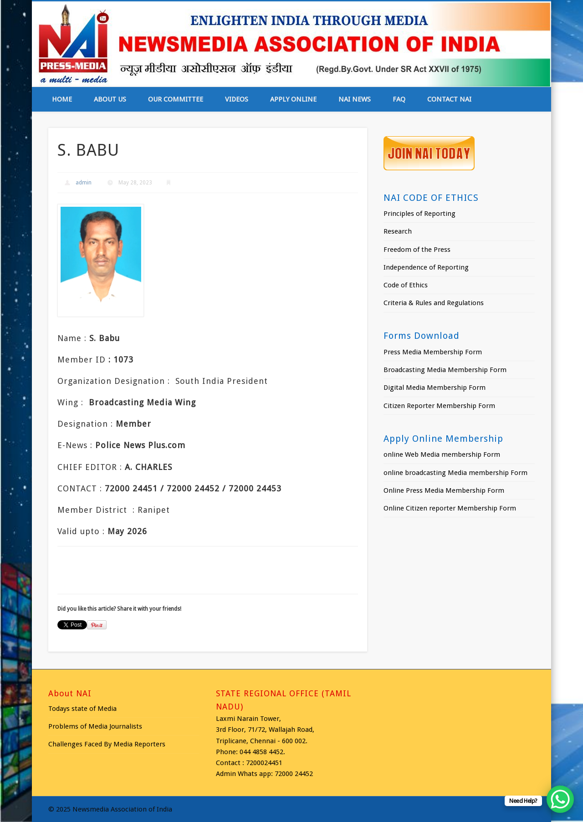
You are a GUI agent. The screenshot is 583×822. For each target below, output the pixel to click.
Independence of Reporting (426, 267)
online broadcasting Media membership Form (455, 473)
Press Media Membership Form (433, 352)
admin (84, 182)
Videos (236, 99)
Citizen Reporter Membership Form (439, 406)
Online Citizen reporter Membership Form (450, 508)
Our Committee (175, 99)
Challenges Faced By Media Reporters (106, 744)
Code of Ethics (406, 285)
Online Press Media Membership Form (444, 490)
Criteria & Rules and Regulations (434, 303)
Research (398, 231)
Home (62, 99)
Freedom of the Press (417, 249)
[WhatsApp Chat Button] (560, 799)
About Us (110, 99)
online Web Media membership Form (442, 454)
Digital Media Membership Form (435, 387)
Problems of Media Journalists (95, 726)
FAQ (399, 99)
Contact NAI (449, 99)
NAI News (354, 99)
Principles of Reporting (419, 213)
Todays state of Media (82, 709)
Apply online (293, 99)
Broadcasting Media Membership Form (445, 370)
